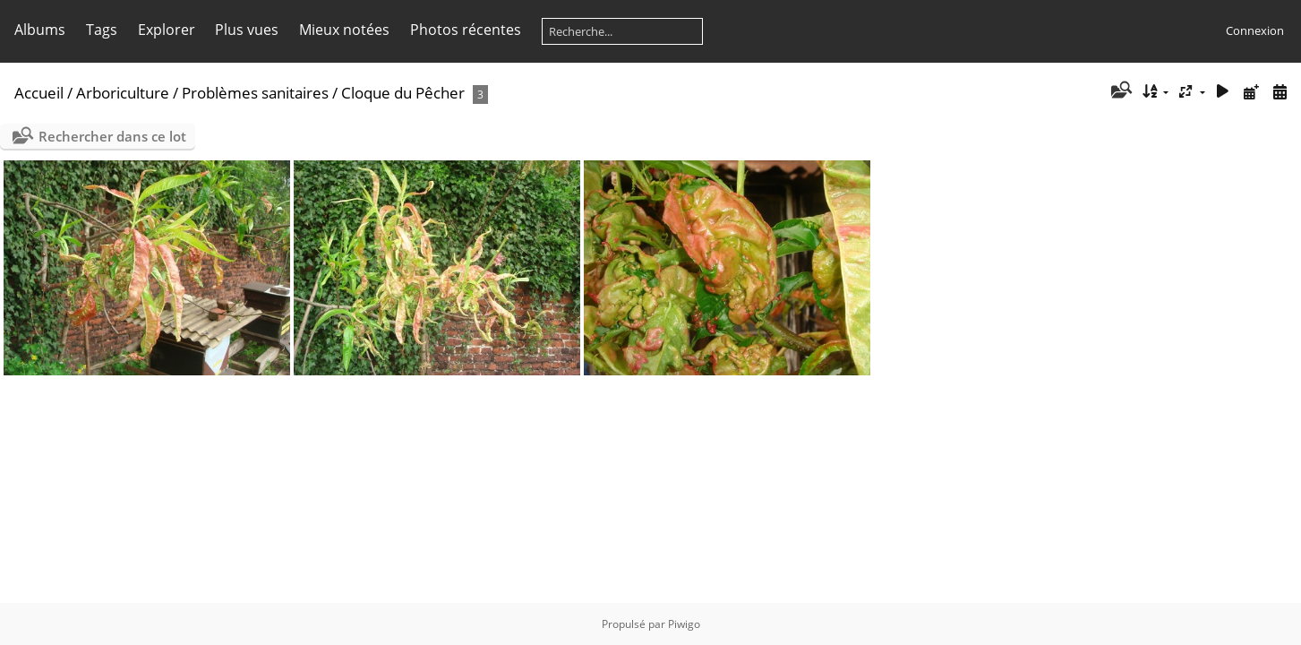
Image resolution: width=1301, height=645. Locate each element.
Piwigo (684, 624)
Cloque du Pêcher (403, 92)
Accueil (39, 92)
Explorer (166, 29)
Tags (101, 29)
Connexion (1255, 30)
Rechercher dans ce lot (112, 136)
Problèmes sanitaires (255, 92)
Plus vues (246, 29)
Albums (39, 29)
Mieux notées (344, 29)
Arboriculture (122, 92)
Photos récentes (465, 29)
